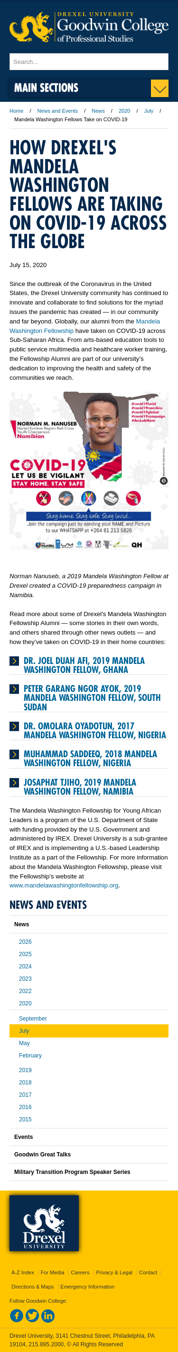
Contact (148, 1272)
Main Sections (46, 87)
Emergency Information (87, 1286)
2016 (25, 1107)
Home (16, 111)
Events (23, 1137)
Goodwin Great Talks (42, 1154)
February (30, 1055)
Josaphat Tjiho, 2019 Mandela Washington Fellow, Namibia (80, 787)
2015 (25, 1119)
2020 (124, 111)
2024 (25, 966)
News (98, 111)
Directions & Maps (32, 1286)
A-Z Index (22, 1272)
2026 (25, 942)
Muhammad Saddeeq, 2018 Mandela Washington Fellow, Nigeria (90, 758)
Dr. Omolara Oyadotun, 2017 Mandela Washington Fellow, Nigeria (95, 730)
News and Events (57, 111)
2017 (25, 1095)
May (24, 1043)
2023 (25, 979)
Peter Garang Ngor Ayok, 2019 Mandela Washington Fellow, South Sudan (92, 697)
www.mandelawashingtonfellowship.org (63, 885)
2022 (25, 991)
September (33, 1018)
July (149, 111)
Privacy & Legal (114, 1272)
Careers (80, 1272)
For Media (53, 1272)
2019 (25, 1070)
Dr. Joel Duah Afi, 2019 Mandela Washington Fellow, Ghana (84, 665)
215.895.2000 (46, 1344)
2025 (25, 954)
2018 (25, 1082)
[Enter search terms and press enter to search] (89, 61)
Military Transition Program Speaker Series (72, 1172)
